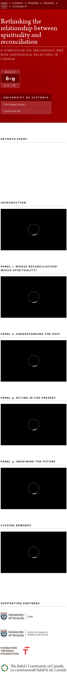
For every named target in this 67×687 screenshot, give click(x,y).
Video (4, 6)
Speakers (49, 3)
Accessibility (19, 6)
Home (4, 3)
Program (33, 3)
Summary (17, 3)
